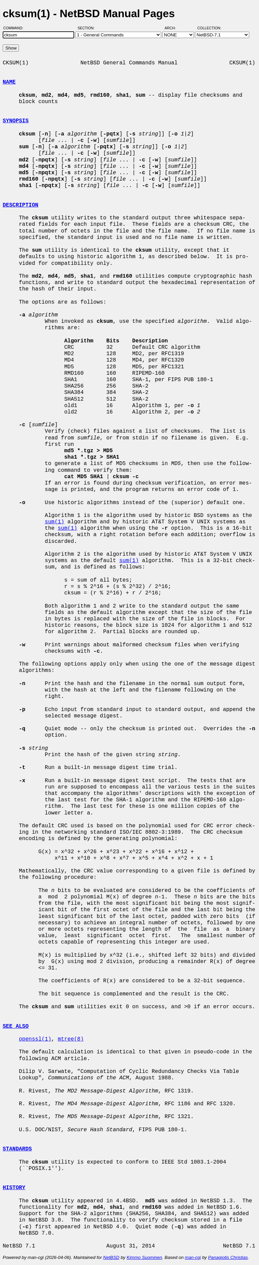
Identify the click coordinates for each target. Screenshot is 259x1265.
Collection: (209, 28)
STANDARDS (17, 1149)
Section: (87, 28)
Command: (15, 28)
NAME (9, 82)
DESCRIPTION (20, 205)
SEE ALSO (16, 1026)
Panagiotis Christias (228, 1257)
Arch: (173, 28)
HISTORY (14, 1188)
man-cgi (193, 1257)
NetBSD (111, 1257)
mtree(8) (71, 1039)
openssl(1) (35, 1039)
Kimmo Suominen (144, 1257)
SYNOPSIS (16, 121)
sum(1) (54, 522)
